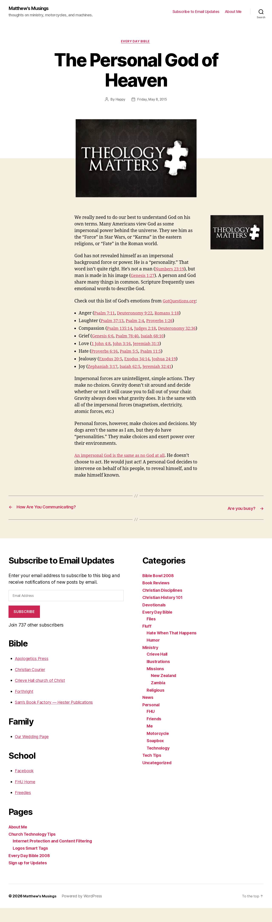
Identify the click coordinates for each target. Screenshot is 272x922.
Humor (154, 654)
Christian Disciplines (164, 604)
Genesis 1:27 (152, 277)
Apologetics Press (33, 672)
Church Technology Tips (34, 848)
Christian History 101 (164, 611)
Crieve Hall (158, 668)
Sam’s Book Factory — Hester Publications (58, 716)
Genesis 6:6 (104, 350)
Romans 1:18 (173, 321)
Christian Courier (32, 683)
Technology (159, 761)
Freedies (24, 806)
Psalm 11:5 (156, 365)
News (148, 711)
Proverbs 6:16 (105, 365)
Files (152, 632)
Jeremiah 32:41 (163, 381)
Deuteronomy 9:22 (138, 321)
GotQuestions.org (92, 309)
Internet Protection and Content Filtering (55, 855)
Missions (156, 682)
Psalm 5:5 (132, 365)
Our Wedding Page (34, 750)
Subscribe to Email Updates (196, 12)
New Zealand (165, 689)
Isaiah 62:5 (134, 381)
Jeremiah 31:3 (151, 358)
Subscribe (24, 625)
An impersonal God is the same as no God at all (123, 470)
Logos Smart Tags (32, 862)
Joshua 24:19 (170, 373)
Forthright (25, 705)
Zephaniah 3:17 (104, 381)
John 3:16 (124, 358)
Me (150, 740)
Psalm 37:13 (113, 328)
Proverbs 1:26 (164, 328)
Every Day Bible (136, 42)
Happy (120, 100)
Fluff (147, 640)
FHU (151, 725)
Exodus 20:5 (111, 373)
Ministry (151, 661)
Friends (155, 732)
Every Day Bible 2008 (31, 869)
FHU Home (26, 795)
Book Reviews (157, 596)
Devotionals (155, 618)
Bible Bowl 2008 (159, 589)
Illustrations (159, 675)
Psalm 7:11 (105, 321)
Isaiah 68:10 (157, 350)
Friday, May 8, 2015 (152, 100)
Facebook (25, 784)
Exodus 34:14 (140, 373)
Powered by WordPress (84, 910)
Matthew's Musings (31, 8)
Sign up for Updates (29, 876)
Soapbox (156, 754)
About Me (233, 12)
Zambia (159, 696)
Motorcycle (159, 747)
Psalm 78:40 (130, 350)
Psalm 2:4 (138, 328)
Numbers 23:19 (171, 270)
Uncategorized (158, 776)
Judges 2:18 (148, 336)
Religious (157, 704)
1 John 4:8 (102, 358)
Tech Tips (153, 769)
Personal (151, 718)
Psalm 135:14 (121, 336)
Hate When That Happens (174, 646)
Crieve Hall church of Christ (43, 694)
